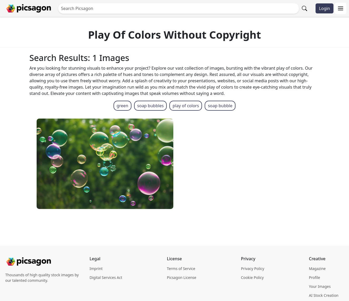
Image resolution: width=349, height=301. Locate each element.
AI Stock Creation (323, 295)
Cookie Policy (252, 277)
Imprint (96, 268)
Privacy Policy (252, 268)
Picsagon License (181, 277)
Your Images (320, 286)
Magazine (317, 268)
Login (324, 8)
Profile (314, 277)
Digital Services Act (106, 277)
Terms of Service (181, 268)
